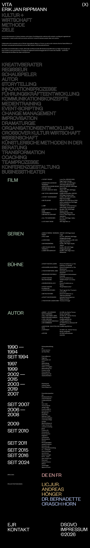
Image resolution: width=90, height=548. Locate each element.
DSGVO (69, 524)
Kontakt (19, 529)
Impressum (74, 529)
